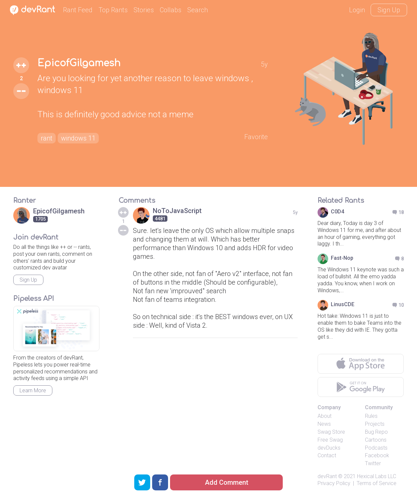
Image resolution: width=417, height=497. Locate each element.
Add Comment (226, 482)
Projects (375, 424)
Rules (371, 416)
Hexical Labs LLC (376, 476)
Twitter (373, 463)
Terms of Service (376, 483)
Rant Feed (77, 10)
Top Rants (113, 10)
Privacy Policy (334, 483)
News (324, 424)
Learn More (33, 390)
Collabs (170, 10)
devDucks (329, 448)
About (324, 416)
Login (357, 10)
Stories (144, 10)
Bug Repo (376, 432)
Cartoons (376, 440)
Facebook (377, 455)
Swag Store (331, 432)
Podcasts (376, 448)
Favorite (256, 137)
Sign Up (389, 10)
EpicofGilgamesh (78, 63)
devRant (327, 476)
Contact (327, 455)
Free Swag (330, 440)
